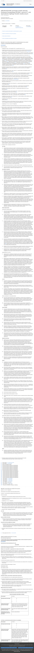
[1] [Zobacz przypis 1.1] (28, 52)
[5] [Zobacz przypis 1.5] (20, 58)
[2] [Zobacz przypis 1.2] (32, 53)
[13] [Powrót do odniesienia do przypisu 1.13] (1, 473)
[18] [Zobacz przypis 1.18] (8, 84)
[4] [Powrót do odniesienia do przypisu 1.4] (1, 465)
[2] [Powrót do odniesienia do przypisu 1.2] (1, 463)
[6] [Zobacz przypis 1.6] (2, 59)
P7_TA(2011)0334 (9, 480)
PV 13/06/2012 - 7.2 (18, 26)
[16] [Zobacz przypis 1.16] (12, 71)
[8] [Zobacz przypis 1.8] (23, 59)
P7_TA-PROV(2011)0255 (10, 462)
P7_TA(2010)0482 (9, 481)
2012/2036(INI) (7, 20)
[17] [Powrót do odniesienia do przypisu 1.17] (1, 477)
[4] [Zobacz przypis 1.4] (6, 57)
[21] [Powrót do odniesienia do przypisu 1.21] (1, 481)
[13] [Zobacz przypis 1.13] (24, 63)
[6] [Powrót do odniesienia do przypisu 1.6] (1, 467)
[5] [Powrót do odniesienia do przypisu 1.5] (1, 466)
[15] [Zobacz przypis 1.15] (6, 68)
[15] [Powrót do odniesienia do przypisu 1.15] (1, 475)
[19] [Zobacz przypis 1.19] (26, 86)
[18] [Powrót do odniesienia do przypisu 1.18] (1, 478)
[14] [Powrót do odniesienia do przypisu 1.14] (1, 474)
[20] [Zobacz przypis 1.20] (6, 89)
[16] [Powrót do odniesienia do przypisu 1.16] (1, 476)
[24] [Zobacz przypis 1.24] (6, 99)
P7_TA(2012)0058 (9, 478)
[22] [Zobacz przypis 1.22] (25, 94)
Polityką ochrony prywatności (15, 651)
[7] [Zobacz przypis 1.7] (12, 59)
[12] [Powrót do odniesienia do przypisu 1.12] (1, 472)
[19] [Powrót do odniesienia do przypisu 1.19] (1, 479)
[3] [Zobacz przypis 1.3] (29, 55)
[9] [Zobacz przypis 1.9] (5, 60)
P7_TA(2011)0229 (9, 463)
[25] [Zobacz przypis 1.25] (5, 243)
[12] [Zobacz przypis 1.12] (29, 62)
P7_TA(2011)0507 (9, 479)
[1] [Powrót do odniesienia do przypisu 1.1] (1, 462)
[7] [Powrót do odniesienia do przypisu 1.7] (1, 468)
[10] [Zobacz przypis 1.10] (7, 61)
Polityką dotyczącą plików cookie (25, 651)
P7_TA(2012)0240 (28, 26)
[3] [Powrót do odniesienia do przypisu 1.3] (1, 464)
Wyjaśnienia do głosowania (19, 27)
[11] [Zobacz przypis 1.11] (15, 62)
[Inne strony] (28, 1)
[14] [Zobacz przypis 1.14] (12, 65)
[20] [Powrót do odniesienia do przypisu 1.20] (1, 480)
